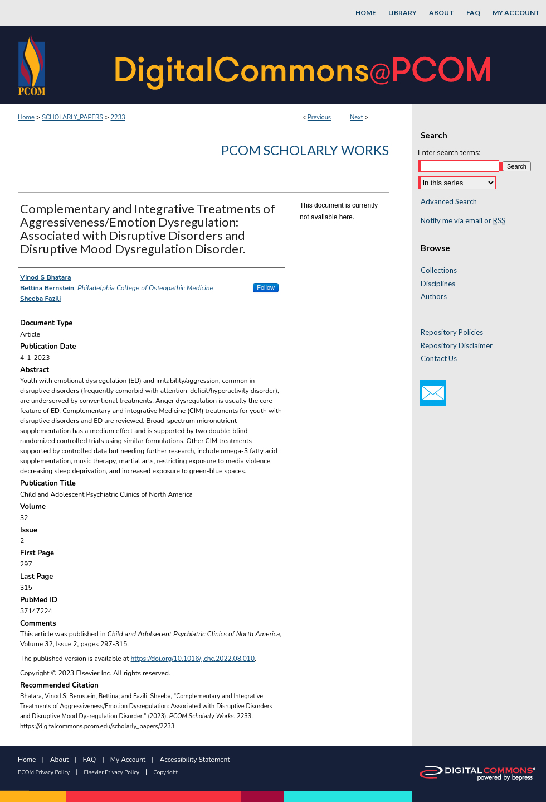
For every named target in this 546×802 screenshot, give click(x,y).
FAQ (89, 759)
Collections (439, 270)
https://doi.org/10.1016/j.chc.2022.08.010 (193, 658)
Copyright (165, 772)
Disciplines (438, 284)
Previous (319, 117)
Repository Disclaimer (457, 346)
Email (433, 393)
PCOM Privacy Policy (44, 772)
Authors (434, 296)
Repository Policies (452, 332)
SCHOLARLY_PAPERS (72, 117)
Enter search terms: (449, 153)
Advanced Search (449, 201)
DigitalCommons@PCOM (304, 65)
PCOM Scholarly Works (305, 150)
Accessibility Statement (195, 759)
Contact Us (439, 358)
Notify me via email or (463, 221)
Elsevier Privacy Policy (111, 772)
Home (26, 117)
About (59, 759)
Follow (266, 287)
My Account (128, 759)
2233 (117, 117)
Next (356, 117)
